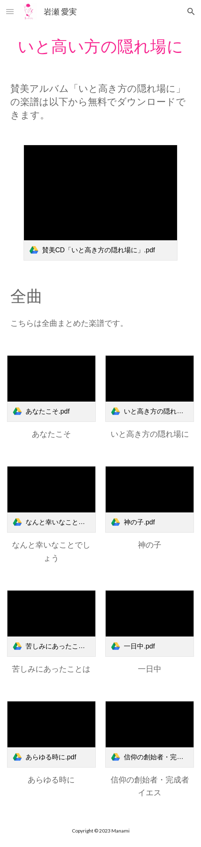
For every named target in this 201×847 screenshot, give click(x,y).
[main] (100, 46)
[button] (10, 11)
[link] (101, 203)
